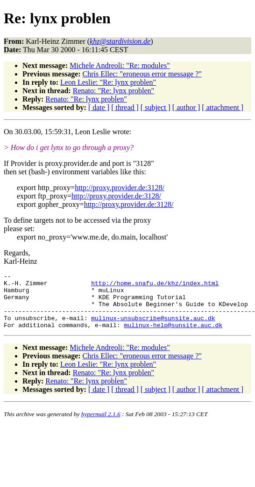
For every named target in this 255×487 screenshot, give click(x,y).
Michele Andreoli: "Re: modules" (120, 65)
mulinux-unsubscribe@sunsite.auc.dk (153, 327)
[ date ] (98, 107)
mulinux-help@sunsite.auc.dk (173, 336)
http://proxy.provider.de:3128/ (119, 188)
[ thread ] (125, 107)
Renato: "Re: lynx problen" (113, 91)
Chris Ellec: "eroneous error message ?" (142, 74)
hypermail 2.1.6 (100, 425)
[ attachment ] (222, 107)
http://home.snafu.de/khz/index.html (155, 285)
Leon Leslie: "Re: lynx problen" (108, 82)
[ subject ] (155, 107)
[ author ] (186, 107)
